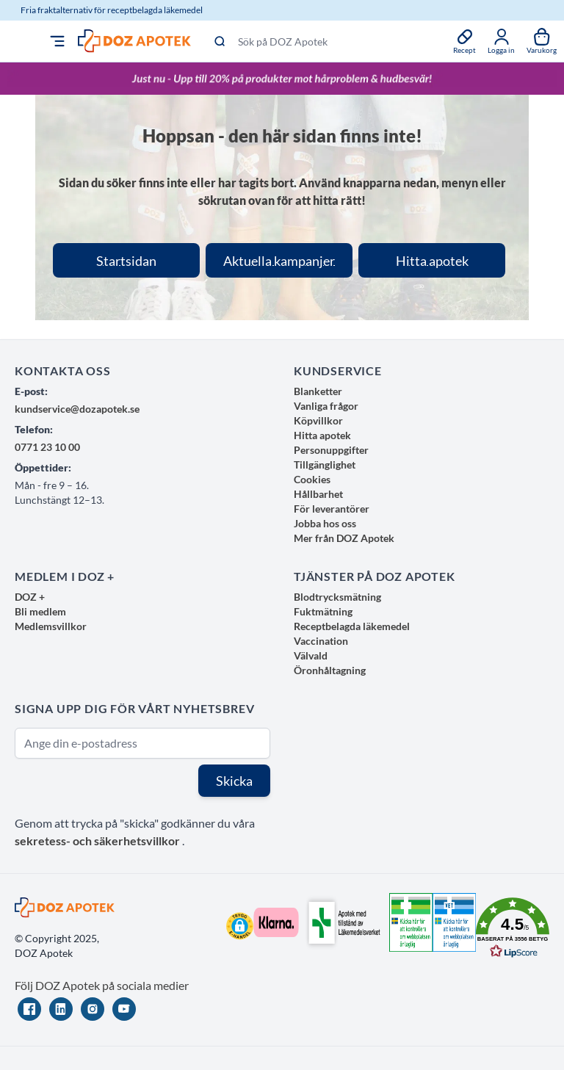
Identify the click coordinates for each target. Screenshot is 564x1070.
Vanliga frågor (326, 406)
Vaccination (321, 641)
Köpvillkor (318, 420)
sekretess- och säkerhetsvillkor (98, 840)
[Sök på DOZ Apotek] (322, 41)
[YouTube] (124, 1009)
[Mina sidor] (501, 41)
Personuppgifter (331, 450)
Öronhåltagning (330, 670)
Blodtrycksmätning (337, 596)
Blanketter (318, 391)
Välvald (311, 655)
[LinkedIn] (61, 1009)
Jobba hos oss (325, 523)
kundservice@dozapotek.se (77, 408)
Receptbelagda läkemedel (352, 626)
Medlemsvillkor (51, 626)
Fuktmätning (323, 611)
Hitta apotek (322, 435)
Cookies (312, 479)
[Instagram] (92, 1009)
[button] (239, 926)
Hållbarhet (318, 494)
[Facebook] (29, 1009)
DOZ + (30, 596)
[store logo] (134, 41)
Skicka (234, 781)
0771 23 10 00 (47, 447)
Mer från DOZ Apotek (344, 538)
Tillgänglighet (324, 464)
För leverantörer (331, 508)
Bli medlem (40, 611)
